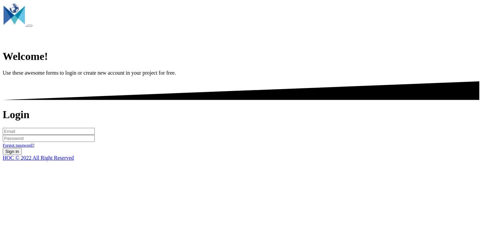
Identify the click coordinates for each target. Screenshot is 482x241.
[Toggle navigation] (29, 26)
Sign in (12, 151)
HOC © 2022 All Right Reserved (38, 158)
